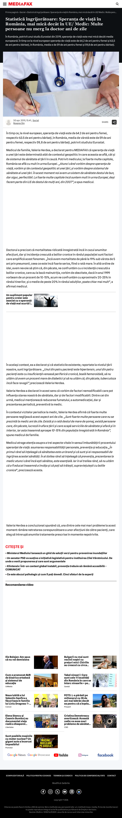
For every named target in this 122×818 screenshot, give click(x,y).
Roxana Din (19, 123)
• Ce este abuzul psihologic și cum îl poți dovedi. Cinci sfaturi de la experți (49, 574)
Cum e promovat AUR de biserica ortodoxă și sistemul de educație (18, 679)
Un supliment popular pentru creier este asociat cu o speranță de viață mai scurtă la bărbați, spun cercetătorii (19, 299)
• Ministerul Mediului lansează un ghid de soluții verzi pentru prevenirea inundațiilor (56, 553)
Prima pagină (11, 12)
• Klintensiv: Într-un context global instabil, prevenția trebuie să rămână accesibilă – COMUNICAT (56, 568)
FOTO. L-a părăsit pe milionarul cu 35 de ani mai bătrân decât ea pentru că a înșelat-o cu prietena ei (77, 699)
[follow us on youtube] (61, 755)
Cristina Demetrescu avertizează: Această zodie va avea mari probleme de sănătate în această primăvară (77, 719)
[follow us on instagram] (83, 755)
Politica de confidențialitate (90, 776)
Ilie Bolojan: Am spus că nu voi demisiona (17, 658)
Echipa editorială (15, 776)
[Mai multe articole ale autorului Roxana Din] (8, 122)
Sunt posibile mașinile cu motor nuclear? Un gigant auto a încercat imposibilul (18, 740)
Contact (111, 776)
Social (22, 12)
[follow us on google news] (16, 755)
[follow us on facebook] (105, 755)
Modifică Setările (61, 783)
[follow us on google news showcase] (39, 755)
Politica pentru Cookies (38, 776)
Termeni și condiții (63, 776)
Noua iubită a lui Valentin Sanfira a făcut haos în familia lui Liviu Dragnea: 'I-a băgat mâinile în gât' (18, 699)
